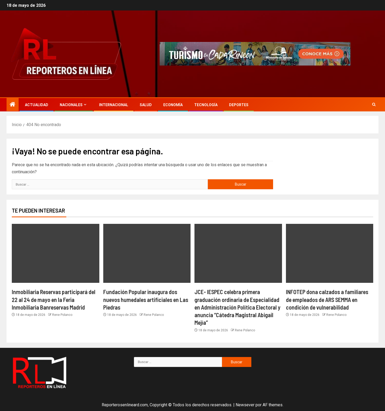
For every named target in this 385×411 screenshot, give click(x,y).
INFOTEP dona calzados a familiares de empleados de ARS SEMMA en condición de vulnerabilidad (327, 299)
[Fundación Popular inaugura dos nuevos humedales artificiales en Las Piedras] (147, 253)
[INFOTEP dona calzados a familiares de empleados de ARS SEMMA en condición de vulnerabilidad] (329, 253)
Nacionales (71, 105)
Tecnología (206, 105)
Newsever (245, 404)
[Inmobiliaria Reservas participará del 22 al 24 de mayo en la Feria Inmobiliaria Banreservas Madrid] (55, 253)
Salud (146, 105)
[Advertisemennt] (255, 53)
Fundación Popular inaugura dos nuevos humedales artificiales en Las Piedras (145, 299)
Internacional (113, 105)
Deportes (238, 105)
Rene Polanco (62, 315)
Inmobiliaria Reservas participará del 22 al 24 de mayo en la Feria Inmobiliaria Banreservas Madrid (53, 299)
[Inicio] (12, 105)
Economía (173, 105)
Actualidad (36, 105)
